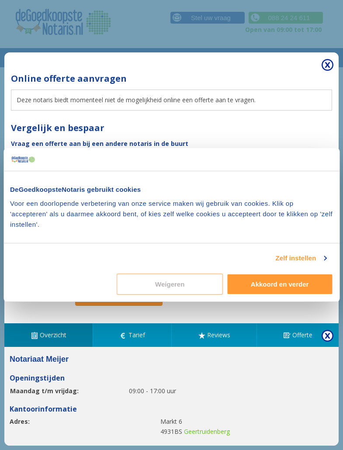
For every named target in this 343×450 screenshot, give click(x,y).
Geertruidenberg (207, 431)
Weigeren (169, 284)
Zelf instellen (295, 258)
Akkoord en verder (280, 284)
